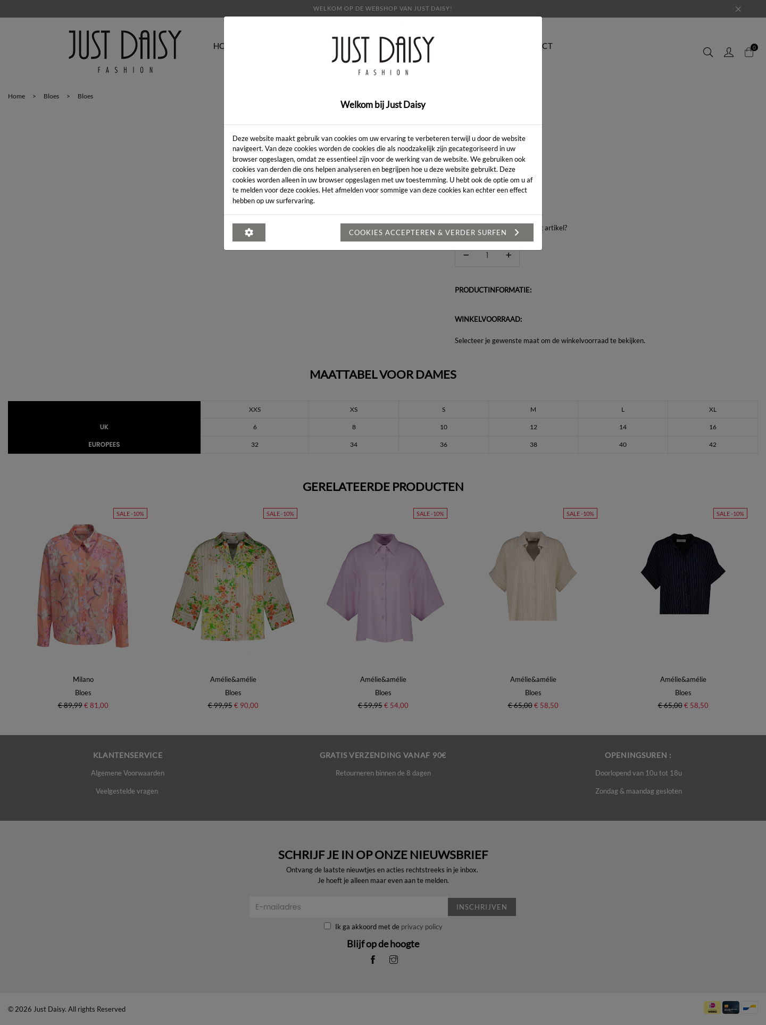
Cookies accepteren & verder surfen (437, 232)
